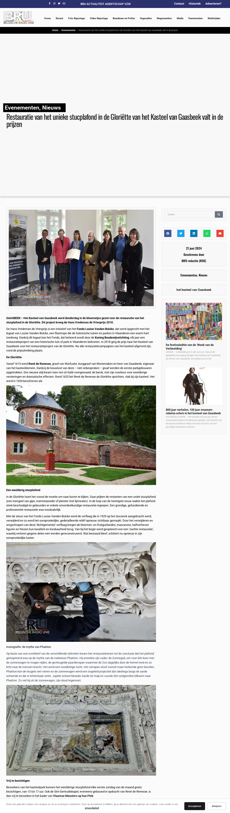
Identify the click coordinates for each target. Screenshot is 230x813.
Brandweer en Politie (124, 18)
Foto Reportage (76, 18)
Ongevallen (146, 18)
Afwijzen (217, 806)
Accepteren (194, 806)
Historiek (195, 3)
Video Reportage (99, 18)
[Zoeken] (219, 214)
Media (180, 18)
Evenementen (195, 18)
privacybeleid (92, 808)
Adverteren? (213, 3)
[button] (167, 233)
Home (47, 18)
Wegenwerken (164, 18)
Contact (179, 3)
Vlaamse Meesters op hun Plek (73, 796)
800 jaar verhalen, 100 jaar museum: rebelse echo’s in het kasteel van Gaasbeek (193, 411)
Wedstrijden (214, 18)
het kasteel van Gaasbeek (193, 290)
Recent (59, 18)
